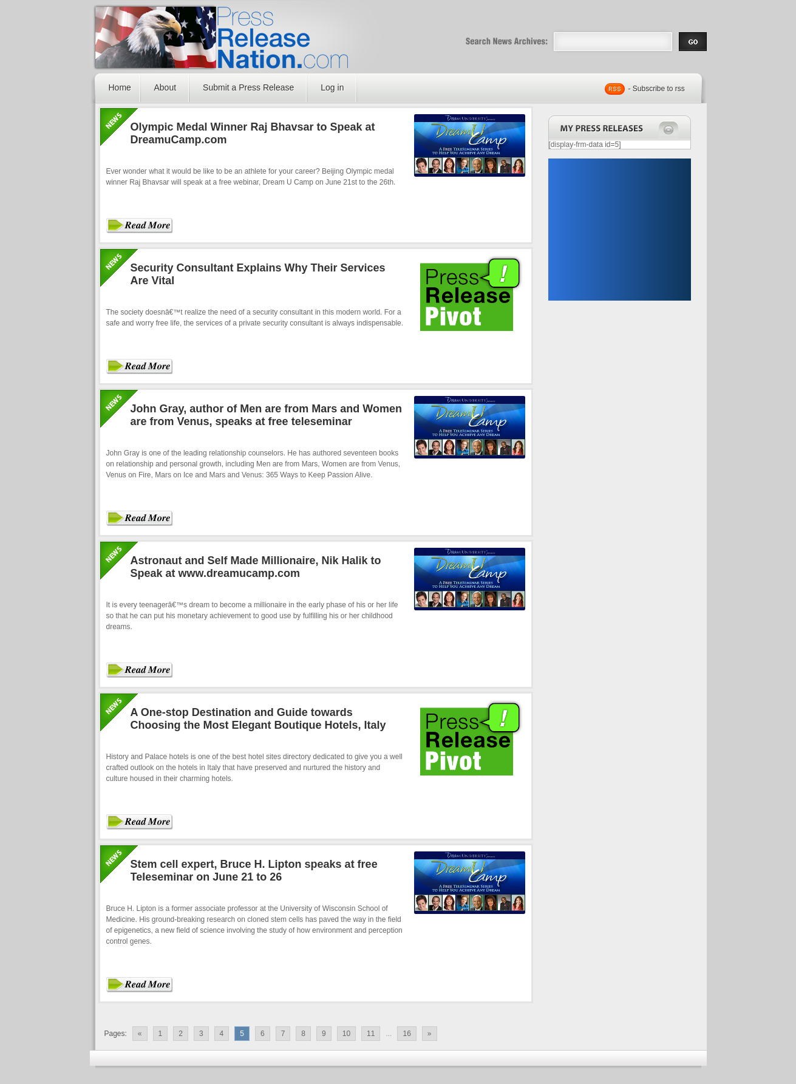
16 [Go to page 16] (406, 1033)
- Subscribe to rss (656, 88)
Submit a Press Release (248, 87)
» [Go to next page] (429, 1033)
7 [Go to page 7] (283, 1033)
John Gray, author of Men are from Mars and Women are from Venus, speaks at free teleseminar (266, 415)
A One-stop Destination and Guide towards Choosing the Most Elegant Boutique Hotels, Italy (258, 718)
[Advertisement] (619, 229)
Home (120, 87)
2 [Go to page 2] (181, 1033)
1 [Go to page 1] (160, 1033)
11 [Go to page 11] (371, 1033)
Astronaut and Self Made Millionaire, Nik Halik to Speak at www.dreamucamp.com (256, 566)
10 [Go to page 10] (346, 1033)
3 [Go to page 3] (201, 1033)
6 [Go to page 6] (262, 1033)
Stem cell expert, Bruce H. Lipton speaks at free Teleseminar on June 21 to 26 (254, 870)
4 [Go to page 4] (222, 1033)
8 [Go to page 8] (303, 1033)
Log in (332, 87)
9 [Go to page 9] (324, 1033)
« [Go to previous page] (140, 1033)
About (165, 87)
